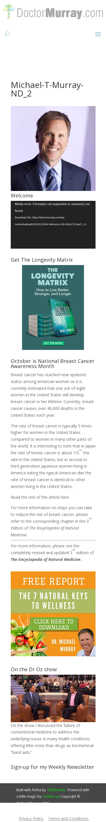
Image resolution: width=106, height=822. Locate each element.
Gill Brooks (56, 789)
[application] (53, 225)
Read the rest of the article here (40, 497)
